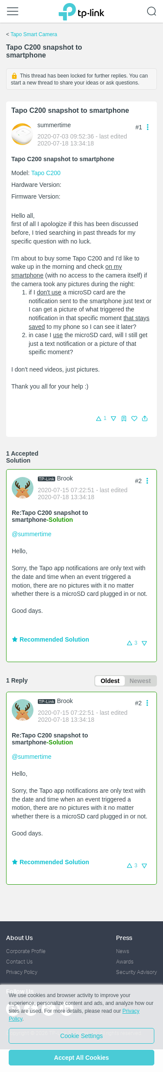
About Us (19, 937)
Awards (124, 961)
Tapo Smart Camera (33, 34)
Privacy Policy (21, 972)
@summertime (31, 534)
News (122, 951)
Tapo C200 (46, 172)
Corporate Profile (26, 951)
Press (124, 937)
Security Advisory (136, 972)
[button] (144, 418)
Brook (65, 478)
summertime (54, 125)
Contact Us (19, 961)
